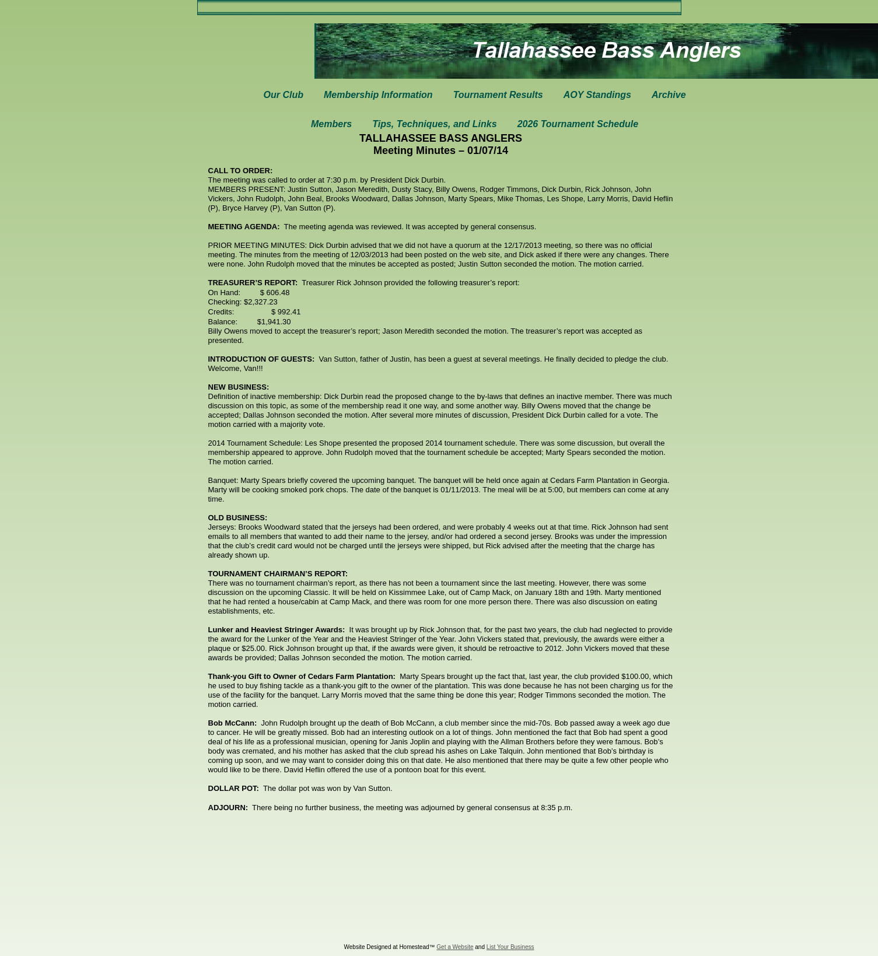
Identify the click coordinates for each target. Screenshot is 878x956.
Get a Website (454, 947)
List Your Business (510, 947)
